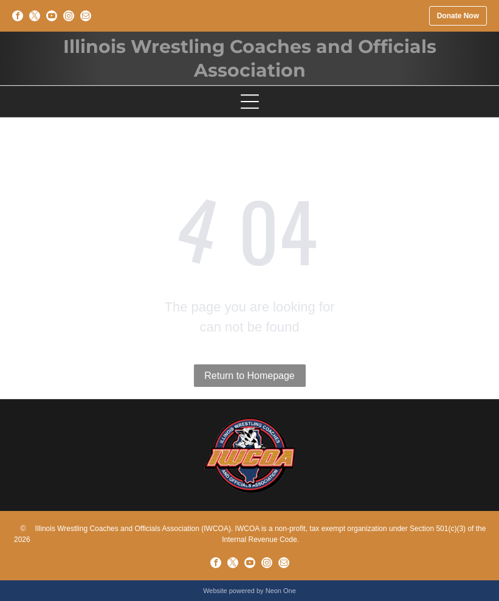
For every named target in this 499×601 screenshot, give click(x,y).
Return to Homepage (249, 375)
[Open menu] (250, 101)
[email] (85, 15)
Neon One (281, 590)
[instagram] (68, 15)
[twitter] (34, 15)
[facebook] (17, 15)
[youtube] (51, 15)
